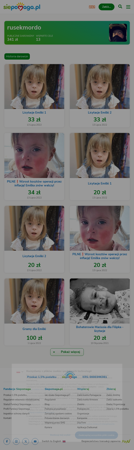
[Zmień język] (10, 365)
